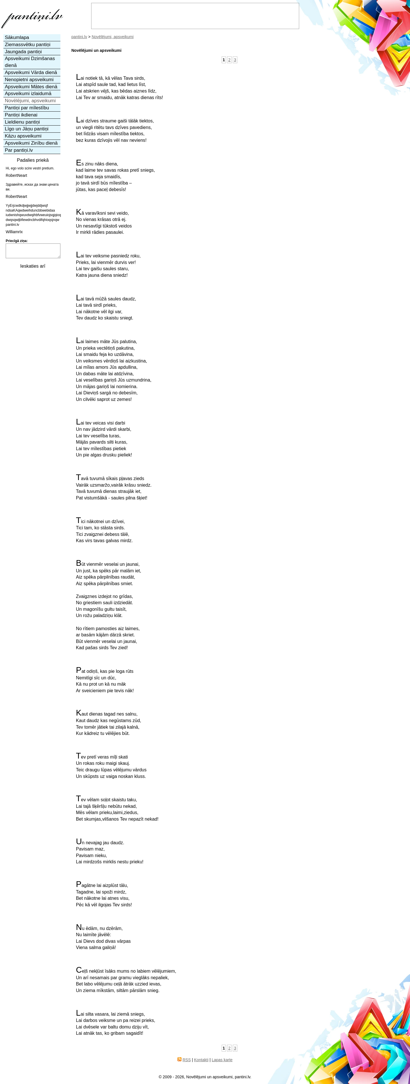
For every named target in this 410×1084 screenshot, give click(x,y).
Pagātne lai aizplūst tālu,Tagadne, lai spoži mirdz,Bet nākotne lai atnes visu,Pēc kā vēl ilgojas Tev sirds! (104, 894)
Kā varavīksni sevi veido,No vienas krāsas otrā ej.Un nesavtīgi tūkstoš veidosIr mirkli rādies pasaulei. (104, 222)
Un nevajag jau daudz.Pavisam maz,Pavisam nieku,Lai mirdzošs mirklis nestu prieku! (110, 851)
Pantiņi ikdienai (21, 115)
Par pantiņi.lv (19, 150)
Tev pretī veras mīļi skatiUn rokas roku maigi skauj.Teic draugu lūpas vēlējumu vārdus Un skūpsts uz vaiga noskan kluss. (111, 766)
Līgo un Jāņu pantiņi (26, 129)
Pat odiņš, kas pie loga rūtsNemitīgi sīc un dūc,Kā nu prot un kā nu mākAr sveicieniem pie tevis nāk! (105, 680)
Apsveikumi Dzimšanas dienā (30, 62)
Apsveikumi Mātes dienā (31, 86)
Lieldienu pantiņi (22, 122)
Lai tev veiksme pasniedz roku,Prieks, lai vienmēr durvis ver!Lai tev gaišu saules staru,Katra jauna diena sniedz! (108, 264)
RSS (187, 1060)
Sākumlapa (17, 37)
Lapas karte (222, 1060)
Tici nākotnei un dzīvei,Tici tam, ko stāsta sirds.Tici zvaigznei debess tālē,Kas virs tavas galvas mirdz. (104, 530)
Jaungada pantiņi (23, 51)
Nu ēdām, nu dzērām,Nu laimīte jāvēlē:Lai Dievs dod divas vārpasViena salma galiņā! (103, 937)
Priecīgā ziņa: (17, 241)
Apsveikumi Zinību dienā (31, 143)
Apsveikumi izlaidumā (28, 93)
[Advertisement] (32, 357)
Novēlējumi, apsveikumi (113, 36)
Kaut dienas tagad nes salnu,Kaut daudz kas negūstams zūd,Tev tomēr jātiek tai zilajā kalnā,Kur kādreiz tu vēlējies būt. (108, 723)
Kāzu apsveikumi (23, 136)
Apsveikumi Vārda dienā (31, 72)
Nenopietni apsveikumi (29, 79)
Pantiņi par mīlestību (27, 107)
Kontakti (201, 1060)
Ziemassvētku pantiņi (27, 44)
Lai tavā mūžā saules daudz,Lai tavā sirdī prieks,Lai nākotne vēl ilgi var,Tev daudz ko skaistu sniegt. (106, 307)
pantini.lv (79, 36)
